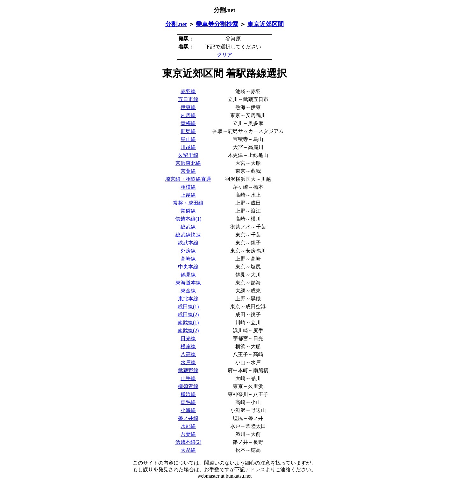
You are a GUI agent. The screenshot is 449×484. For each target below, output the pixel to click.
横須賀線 (188, 386)
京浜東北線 (188, 163)
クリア (224, 54)
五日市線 (188, 99)
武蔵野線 (188, 370)
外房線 (188, 250)
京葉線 (188, 171)
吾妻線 (188, 434)
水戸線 (188, 362)
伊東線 (188, 107)
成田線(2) (188, 314)
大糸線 (188, 450)
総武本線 (188, 243)
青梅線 (188, 123)
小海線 (188, 410)
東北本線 (188, 298)
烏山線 (188, 139)
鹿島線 (188, 131)
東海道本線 (188, 282)
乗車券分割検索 (217, 24)
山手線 (188, 378)
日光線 (188, 338)
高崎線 (188, 258)
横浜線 (188, 394)
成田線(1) (188, 306)
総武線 (188, 227)
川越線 (188, 147)
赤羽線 (188, 91)
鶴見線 (188, 274)
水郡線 (188, 426)
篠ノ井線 (188, 418)
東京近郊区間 (265, 24)
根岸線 (188, 346)
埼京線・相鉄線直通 (188, 179)
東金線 (188, 290)
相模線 (188, 187)
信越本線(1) (188, 219)
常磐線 (188, 211)
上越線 (188, 195)
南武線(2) (188, 330)
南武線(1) (188, 322)
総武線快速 (188, 235)
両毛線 (188, 402)
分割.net (176, 24)
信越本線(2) (188, 442)
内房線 (188, 115)
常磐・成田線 (188, 203)
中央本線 (188, 266)
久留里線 (188, 155)
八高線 (188, 354)
